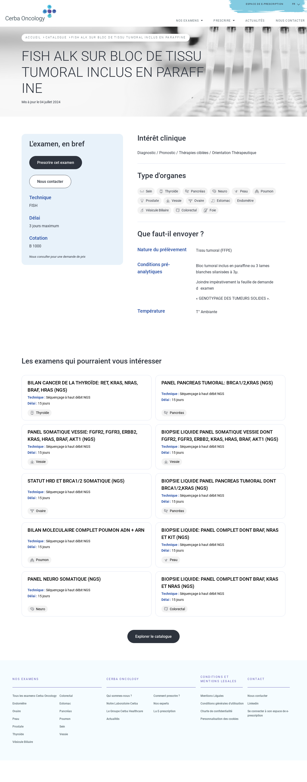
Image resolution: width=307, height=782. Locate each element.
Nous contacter (290, 20)
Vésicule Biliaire (154, 210)
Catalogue (56, 37)
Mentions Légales (212, 696)
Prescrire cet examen (55, 162)
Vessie (173, 201)
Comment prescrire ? (167, 696)
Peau (241, 191)
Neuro (219, 191)
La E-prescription (165, 711)
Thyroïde (168, 191)
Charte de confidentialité (216, 711)
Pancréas (195, 191)
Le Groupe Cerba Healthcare (124, 711)
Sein (146, 191)
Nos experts (161, 703)
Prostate (149, 201)
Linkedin (253, 703)
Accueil (33, 37)
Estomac (220, 201)
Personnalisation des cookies (219, 719)
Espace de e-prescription (264, 4)
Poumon (264, 191)
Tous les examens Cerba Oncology (34, 696)
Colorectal (186, 210)
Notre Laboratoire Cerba (122, 703)
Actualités (255, 20)
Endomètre (245, 201)
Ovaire (196, 201)
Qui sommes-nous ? (119, 696)
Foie (210, 210)
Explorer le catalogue (153, 636)
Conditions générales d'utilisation (222, 703)
